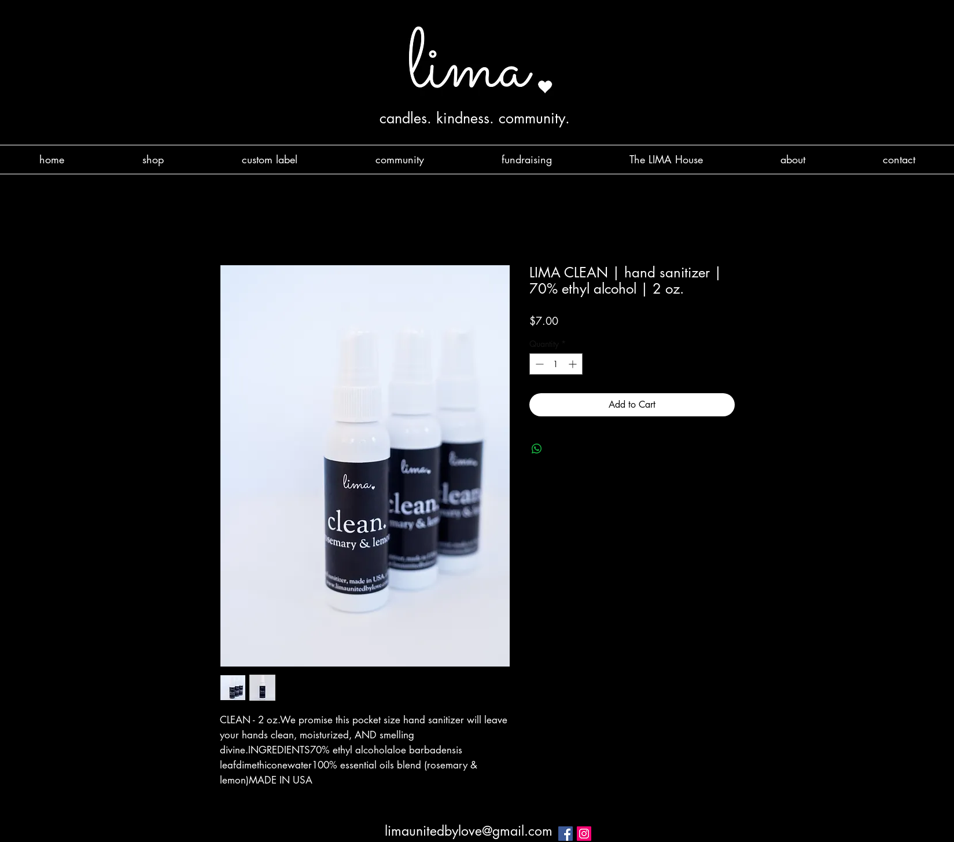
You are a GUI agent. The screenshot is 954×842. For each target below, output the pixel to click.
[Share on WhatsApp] (537, 449)
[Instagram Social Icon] (584, 833)
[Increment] (573, 364)
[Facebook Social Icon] (565, 833)
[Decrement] (538, 364)
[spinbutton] (556, 364)
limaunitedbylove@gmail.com (468, 831)
